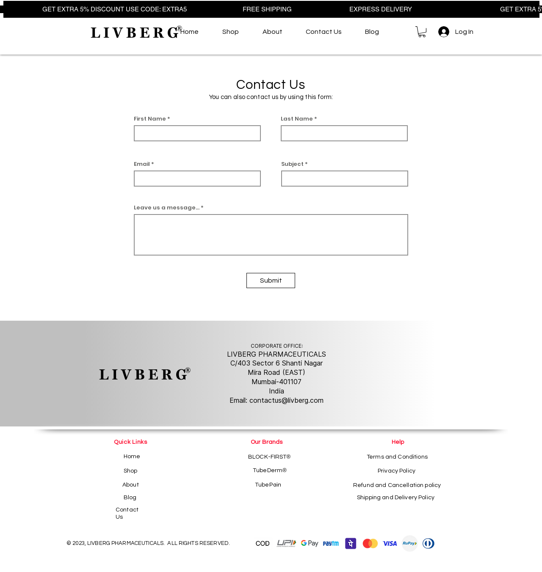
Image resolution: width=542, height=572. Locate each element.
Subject (292, 164)
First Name (150, 118)
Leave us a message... (166, 207)
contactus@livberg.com (286, 400)
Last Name (297, 118)
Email (142, 164)
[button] (422, 31)
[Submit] (270, 280)
